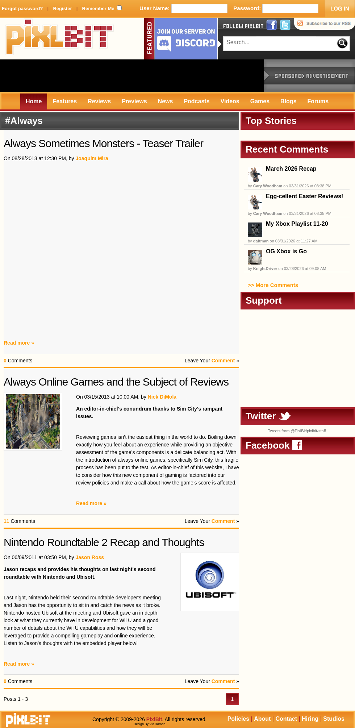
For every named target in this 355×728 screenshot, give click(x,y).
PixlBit (59, 38)
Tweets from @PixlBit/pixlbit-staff (297, 431)
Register (62, 8)
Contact (286, 719)
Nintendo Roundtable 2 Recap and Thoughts (104, 542)
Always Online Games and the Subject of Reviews (116, 382)
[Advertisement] (132, 75)
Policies (238, 719)
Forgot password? (22, 8)
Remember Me (98, 8)
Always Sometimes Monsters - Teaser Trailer (103, 143)
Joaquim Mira (91, 158)
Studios (333, 719)
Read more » (19, 343)
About (262, 719)
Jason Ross (89, 557)
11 (6, 521)
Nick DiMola (162, 397)
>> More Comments (273, 285)
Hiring (310, 719)
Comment (223, 360)
